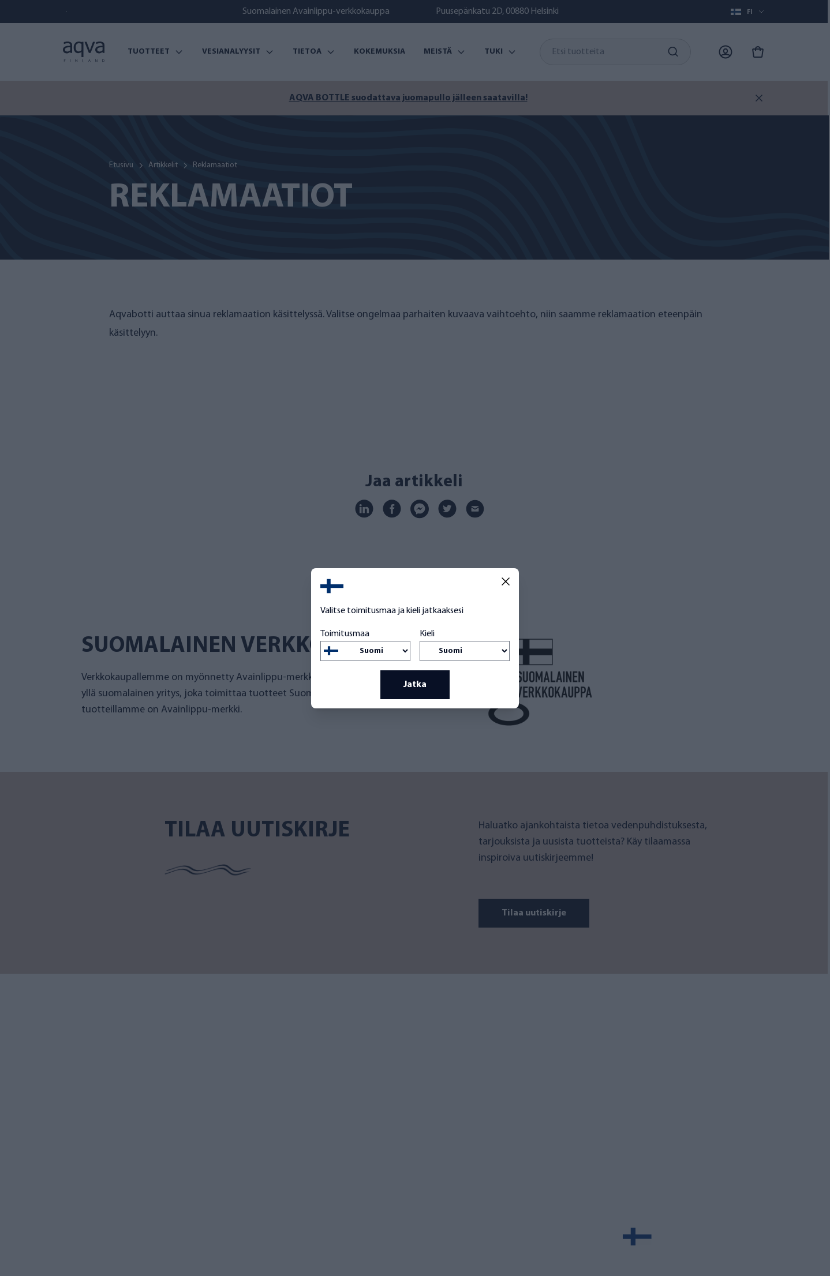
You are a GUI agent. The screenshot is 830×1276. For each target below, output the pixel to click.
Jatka (415, 684)
